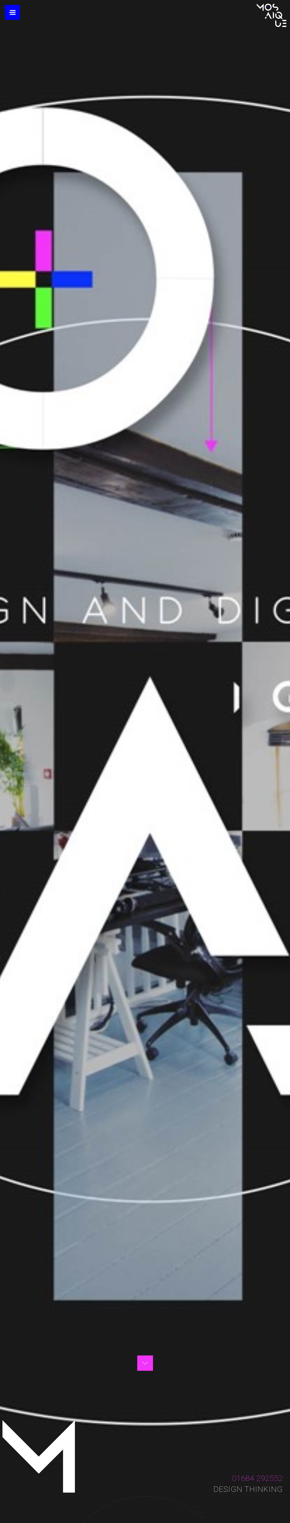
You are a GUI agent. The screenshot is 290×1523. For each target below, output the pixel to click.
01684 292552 (257, 1478)
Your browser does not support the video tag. (145, 761)
